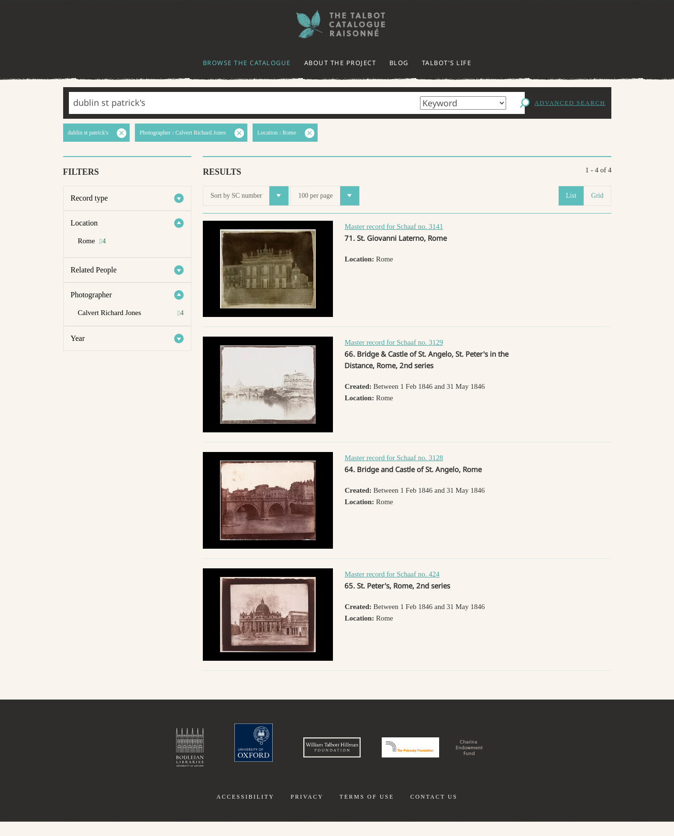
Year (78, 338)
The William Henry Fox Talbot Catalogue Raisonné (337, 24)
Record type (89, 198)
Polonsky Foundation (422, 754)
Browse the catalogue (247, 62)
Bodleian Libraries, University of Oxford (125, 754)
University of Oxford (201, 754)
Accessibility (246, 811)
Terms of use (367, 811)
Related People (94, 270)
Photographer (91, 295)
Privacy (306, 811)
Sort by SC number (249, 195)
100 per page (328, 195)
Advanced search (569, 102)
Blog (399, 62)
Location (84, 223)
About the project (340, 62)
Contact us (434, 811)
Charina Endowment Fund (520, 754)
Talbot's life (447, 62)
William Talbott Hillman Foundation (306, 754)
